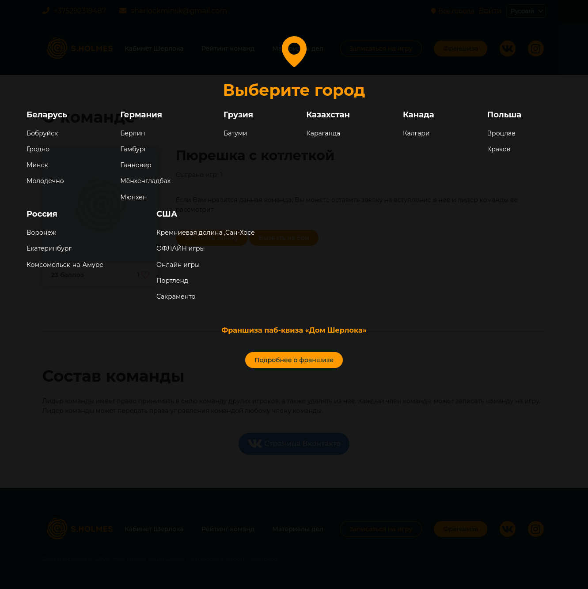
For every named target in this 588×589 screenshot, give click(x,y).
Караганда (323, 133)
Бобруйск (42, 133)
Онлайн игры (178, 265)
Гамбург (133, 149)
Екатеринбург (49, 248)
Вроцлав (501, 133)
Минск (37, 165)
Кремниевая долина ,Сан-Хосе (205, 232)
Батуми (235, 133)
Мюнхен (133, 197)
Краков (499, 149)
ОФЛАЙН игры (180, 248)
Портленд (172, 281)
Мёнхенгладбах (145, 181)
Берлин (132, 133)
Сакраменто (175, 296)
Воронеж (41, 232)
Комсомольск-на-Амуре (65, 265)
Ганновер (135, 165)
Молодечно (45, 181)
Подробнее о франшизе (294, 360)
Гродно (38, 149)
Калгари (416, 133)
